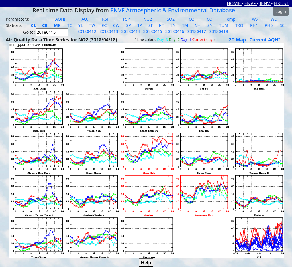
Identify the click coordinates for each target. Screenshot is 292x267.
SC (282, 25)
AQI (84, 19)
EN (173, 25)
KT (161, 25)
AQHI (60, 19)
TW (92, 25)
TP (139, 25)
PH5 (269, 25)
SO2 (171, 19)
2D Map (237, 40)
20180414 (131, 31)
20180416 (175, 31)
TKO (239, 25)
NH (197, 25)
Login (280, 11)
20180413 (109, 31)
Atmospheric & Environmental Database (180, 10)
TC (69, 25)
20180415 (153, 31)
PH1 (254, 25)
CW (116, 25)
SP (128, 25)
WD (274, 19)
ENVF (250, 3)
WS (255, 19)
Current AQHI (264, 40)
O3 (191, 19)
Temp (230, 19)
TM (185, 25)
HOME (234, 3)
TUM (223, 25)
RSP (106, 19)
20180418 (219, 31)
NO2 (147, 19)
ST (150, 25)
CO (209, 19)
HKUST (281, 3)
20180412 (87, 31)
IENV (265, 3)
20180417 (197, 31)
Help (146, 263)
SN (210, 25)
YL (80, 25)
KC (104, 25)
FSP (126, 19)
